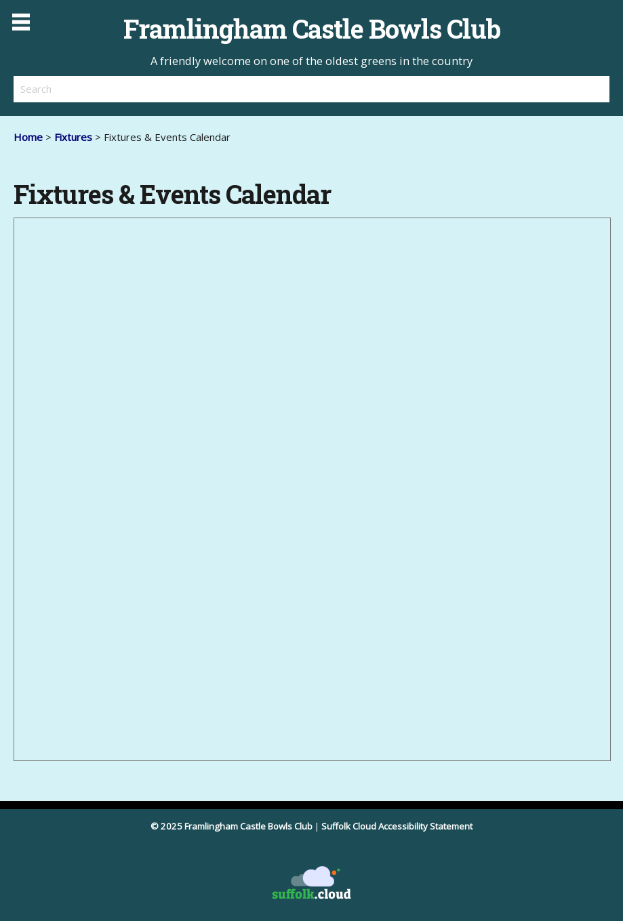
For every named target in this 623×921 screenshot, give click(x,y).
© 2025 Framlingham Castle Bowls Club (231, 826)
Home (28, 137)
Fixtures (73, 137)
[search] (163, 89)
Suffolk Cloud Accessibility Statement (397, 826)
